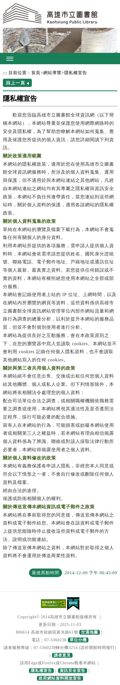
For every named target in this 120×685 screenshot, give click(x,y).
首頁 (35, 72)
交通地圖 (89, 632)
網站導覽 (52, 72)
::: (5, 72)
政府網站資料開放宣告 (60, 678)
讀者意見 (62, 655)
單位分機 (78, 640)
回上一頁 (15, 82)
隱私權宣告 (75, 72)
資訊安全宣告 (72, 671)
